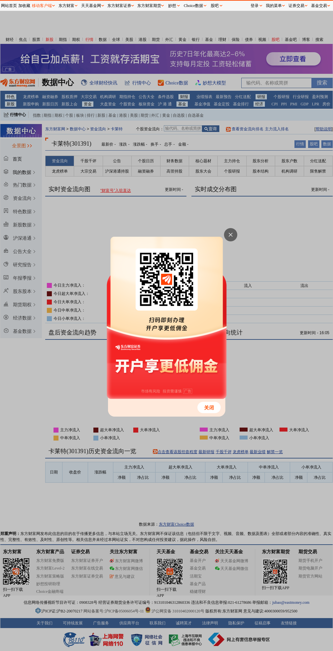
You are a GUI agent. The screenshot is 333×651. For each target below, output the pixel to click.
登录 (255, 5)
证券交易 (296, 5)
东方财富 (66, 5)
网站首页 (9, 5)
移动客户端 (42, 5)
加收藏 (24, 5)
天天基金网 (91, 5)
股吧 (215, 5)
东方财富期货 (149, 5)
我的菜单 (274, 5)
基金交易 (319, 5)
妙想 (172, 5)
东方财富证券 (119, 5)
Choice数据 (193, 5)
